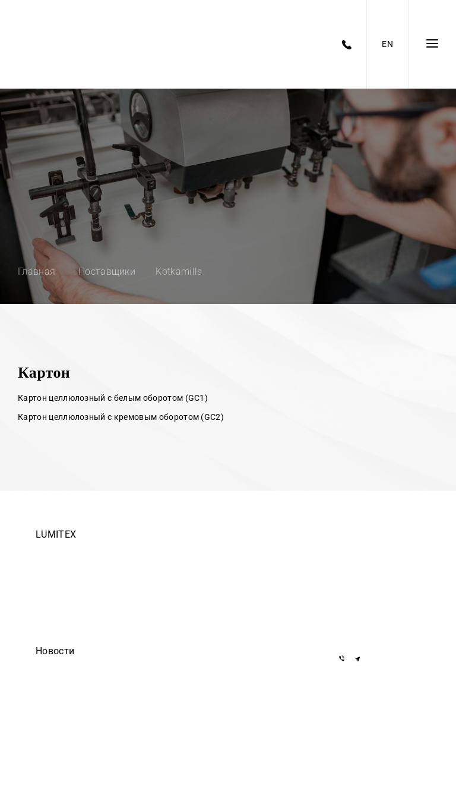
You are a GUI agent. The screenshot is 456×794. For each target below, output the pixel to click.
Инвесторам (57, 635)
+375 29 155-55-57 (375, 587)
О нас (45, 602)
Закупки (50, 585)
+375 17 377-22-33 (375, 553)
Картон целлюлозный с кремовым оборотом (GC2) (121, 417)
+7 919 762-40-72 (373, 570)
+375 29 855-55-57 (375, 604)
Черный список (62, 618)
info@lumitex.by (371, 627)
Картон (44, 372)
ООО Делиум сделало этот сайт (90, 685)
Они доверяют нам (69, 702)
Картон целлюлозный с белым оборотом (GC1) (113, 398)
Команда (51, 552)
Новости (55, 651)
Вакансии (52, 568)
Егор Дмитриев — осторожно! (88, 668)
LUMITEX (56, 534)
